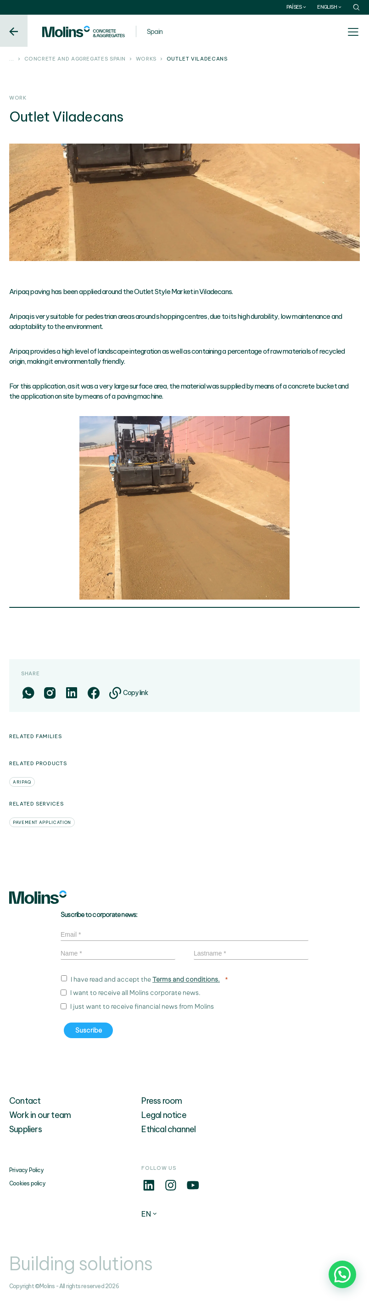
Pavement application (42, 822)
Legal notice (163, 1115)
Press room (161, 1100)
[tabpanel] (184, 508)
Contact (24, 1100)
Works (146, 59)
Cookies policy (27, 1183)
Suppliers (25, 1129)
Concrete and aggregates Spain (75, 59)
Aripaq (22, 781)
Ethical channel (168, 1129)
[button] (342, 1274)
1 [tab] (184, 608)
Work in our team (40, 1115)
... (11, 59)
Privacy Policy (26, 1170)
